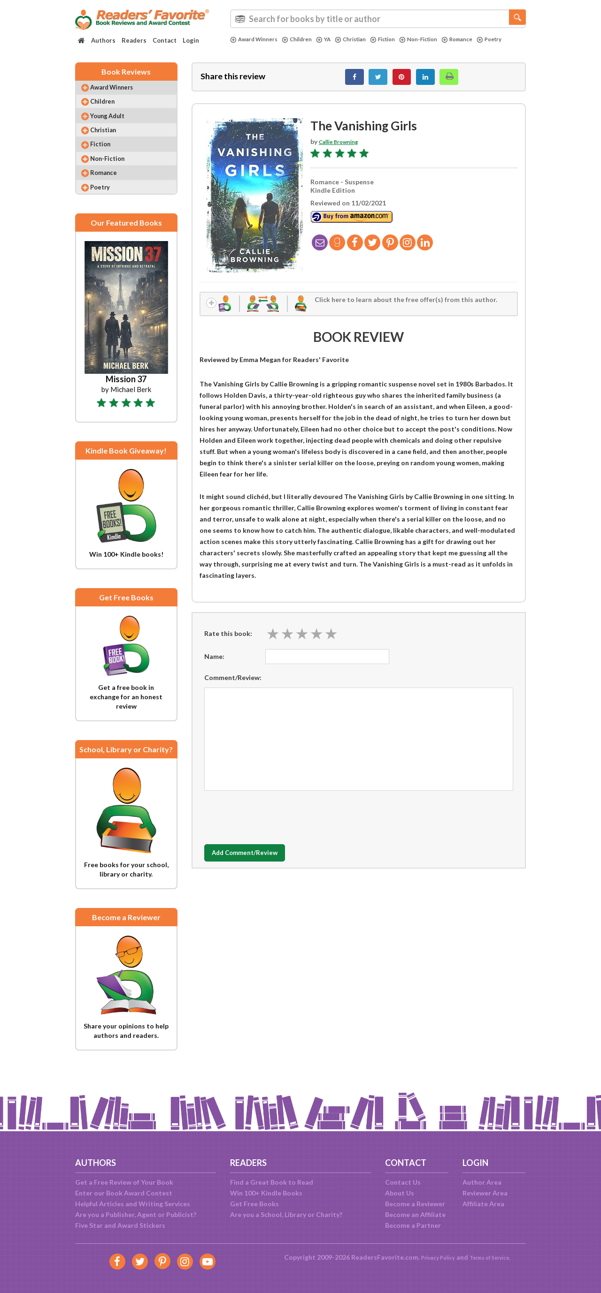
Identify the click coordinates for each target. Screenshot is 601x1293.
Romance (483, 39)
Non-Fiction (440, 39)
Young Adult (115, 126)
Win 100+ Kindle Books (266, 1193)
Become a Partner (413, 1225)
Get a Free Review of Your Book (124, 1182)
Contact (165, 40)
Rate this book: (228, 642)
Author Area (481, 1182)
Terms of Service (494, 1257)
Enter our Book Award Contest (123, 1193)
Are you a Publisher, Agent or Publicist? (135, 1214)
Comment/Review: (233, 686)
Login (191, 40)
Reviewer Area (485, 1193)
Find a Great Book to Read (271, 1182)
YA (334, 39)
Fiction (400, 39)
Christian (364, 39)
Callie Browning (343, 147)
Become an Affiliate (415, 1214)
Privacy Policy (432, 1257)
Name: (214, 665)
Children (305, 39)
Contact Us (403, 1182)
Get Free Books (254, 1204)
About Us (399, 1193)
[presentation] (275, 823)
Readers (134, 40)
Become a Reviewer (415, 1204)
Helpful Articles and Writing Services (132, 1204)
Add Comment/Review (260, 861)
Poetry (244, 47)
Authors (103, 40)
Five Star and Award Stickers (120, 1225)
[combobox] (378, 18)
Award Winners (257, 39)
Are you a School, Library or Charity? (286, 1214)
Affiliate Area (483, 1204)
